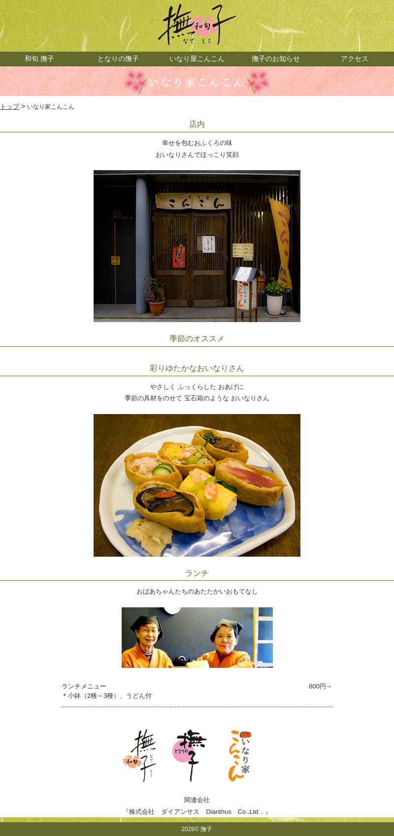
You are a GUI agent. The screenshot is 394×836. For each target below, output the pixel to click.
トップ (9, 106)
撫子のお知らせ (276, 58)
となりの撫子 (118, 58)
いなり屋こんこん (197, 58)
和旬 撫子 (39, 58)
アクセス (354, 58)
